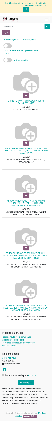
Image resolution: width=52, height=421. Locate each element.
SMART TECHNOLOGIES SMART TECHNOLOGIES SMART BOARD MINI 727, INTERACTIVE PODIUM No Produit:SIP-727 (26, 150)
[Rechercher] (47, 26)
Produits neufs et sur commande (16, 337)
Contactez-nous (9, 358)
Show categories (11, 39)
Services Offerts (9, 346)
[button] (6, 32)
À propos (32, 375)
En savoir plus (26, 382)
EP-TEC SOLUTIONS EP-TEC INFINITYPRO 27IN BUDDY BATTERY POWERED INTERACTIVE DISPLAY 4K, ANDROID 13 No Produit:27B (26, 308)
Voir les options (29, 39)
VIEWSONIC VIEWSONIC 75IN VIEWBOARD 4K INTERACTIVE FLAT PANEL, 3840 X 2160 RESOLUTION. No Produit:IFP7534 (26, 203)
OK (26, 9)
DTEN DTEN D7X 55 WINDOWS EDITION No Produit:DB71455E (26, 102)
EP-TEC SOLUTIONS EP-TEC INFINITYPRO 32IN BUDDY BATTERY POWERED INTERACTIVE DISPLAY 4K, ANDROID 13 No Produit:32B (26, 255)
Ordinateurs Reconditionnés (14, 340)
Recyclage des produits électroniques (18, 343)
